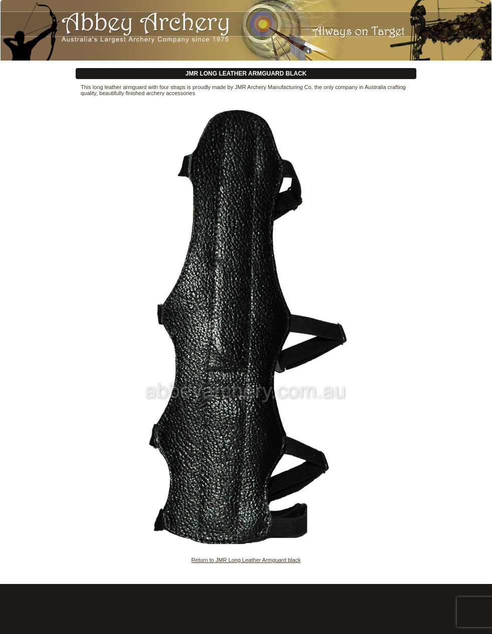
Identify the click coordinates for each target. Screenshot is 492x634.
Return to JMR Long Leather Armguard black (246, 560)
